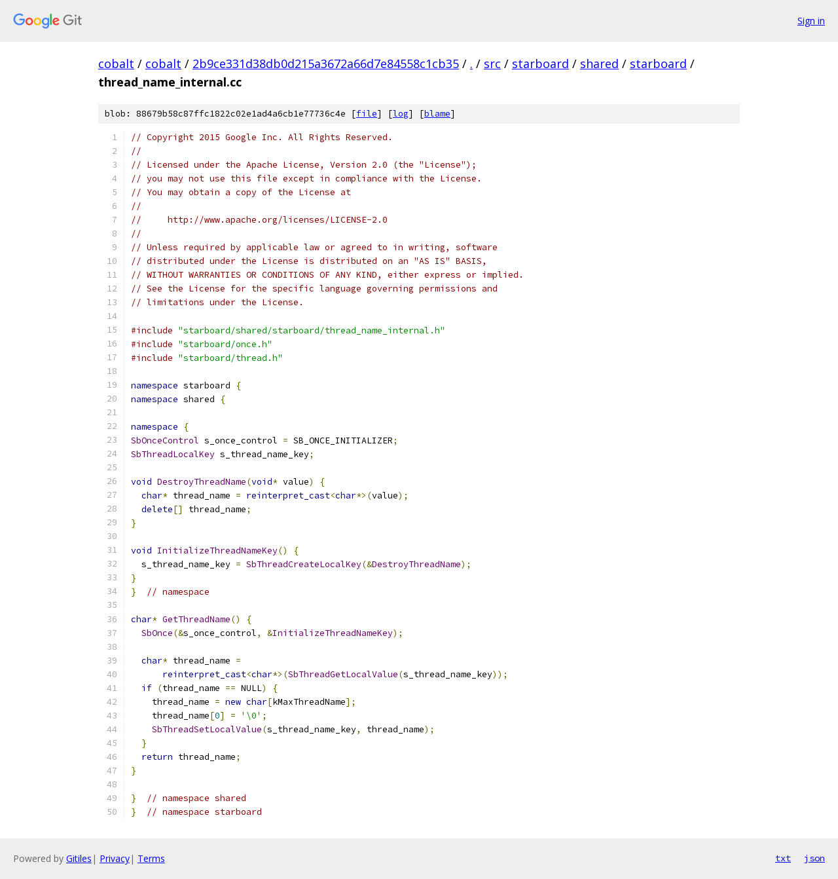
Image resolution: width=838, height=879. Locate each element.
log (401, 113)
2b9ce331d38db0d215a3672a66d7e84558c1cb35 (325, 63)
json (814, 858)
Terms (151, 858)
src (492, 63)
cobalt (116, 63)
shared (599, 63)
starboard (540, 63)
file (366, 113)
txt (783, 858)
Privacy (115, 858)
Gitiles (79, 858)
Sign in (811, 20)
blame (437, 113)
